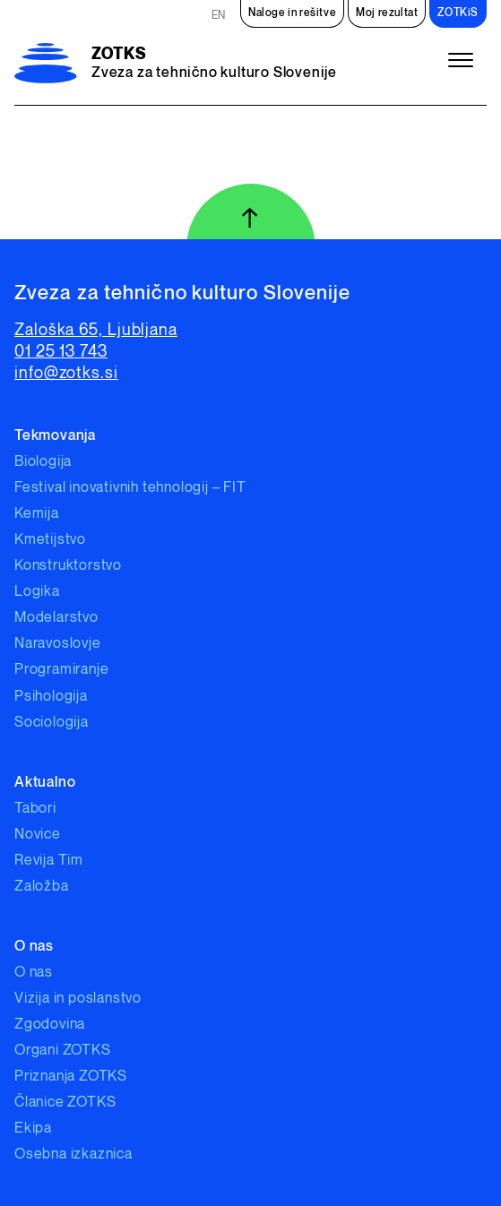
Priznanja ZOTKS (70, 1076)
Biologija (43, 461)
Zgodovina (49, 1024)
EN (219, 16)
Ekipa (33, 1128)
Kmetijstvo (50, 539)
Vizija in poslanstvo (78, 998)
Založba (41, 886)
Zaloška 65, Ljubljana (95, 330)
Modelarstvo (56, 617)
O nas (33, 972)
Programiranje (61, 669)
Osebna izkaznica (73, 1154)
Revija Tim (48, 860)
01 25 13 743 (61, 351)
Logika (37, 591)
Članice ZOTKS (65, 1102)
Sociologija (51, 722)
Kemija (36, 513)
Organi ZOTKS (62, 1050)
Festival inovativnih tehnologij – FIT (130, 487)
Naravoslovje (57, 643)
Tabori (35, 808)
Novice (37, 834)
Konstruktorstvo (68, 565)
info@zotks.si (66, 373)
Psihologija (51, 696)
